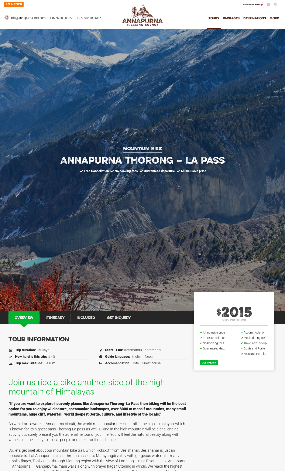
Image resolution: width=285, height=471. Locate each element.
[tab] (24, 317)
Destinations (254, 18)
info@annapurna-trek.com (28, 18)
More (274, 18)
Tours (214, 18)
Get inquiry (209, 362)
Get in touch (14, 4)
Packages (231, 18)
